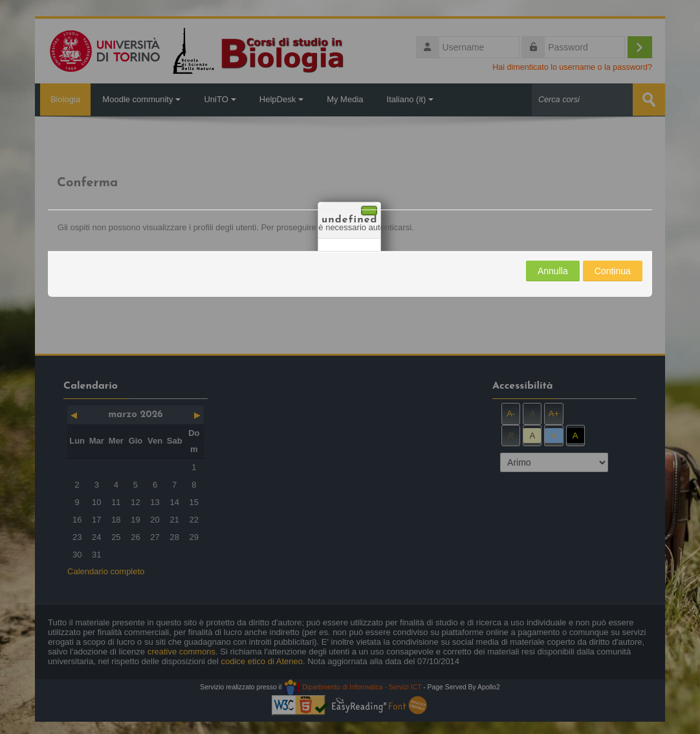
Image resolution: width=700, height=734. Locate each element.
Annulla (553, 270)
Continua (613, 270)
